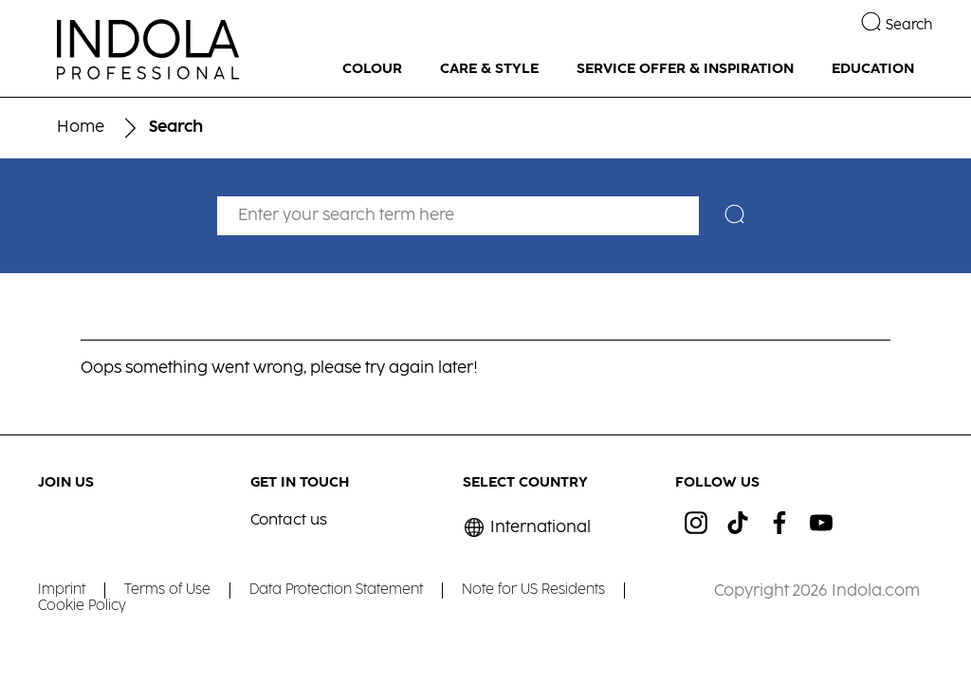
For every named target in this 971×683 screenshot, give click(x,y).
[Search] (739, 216)
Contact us (288, 520)
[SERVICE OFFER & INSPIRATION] (685, 69)
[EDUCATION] (873, 69)
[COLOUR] (372, 69)
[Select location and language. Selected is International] (527, 528)
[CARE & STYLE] (489, 69)
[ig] (696, 522)
